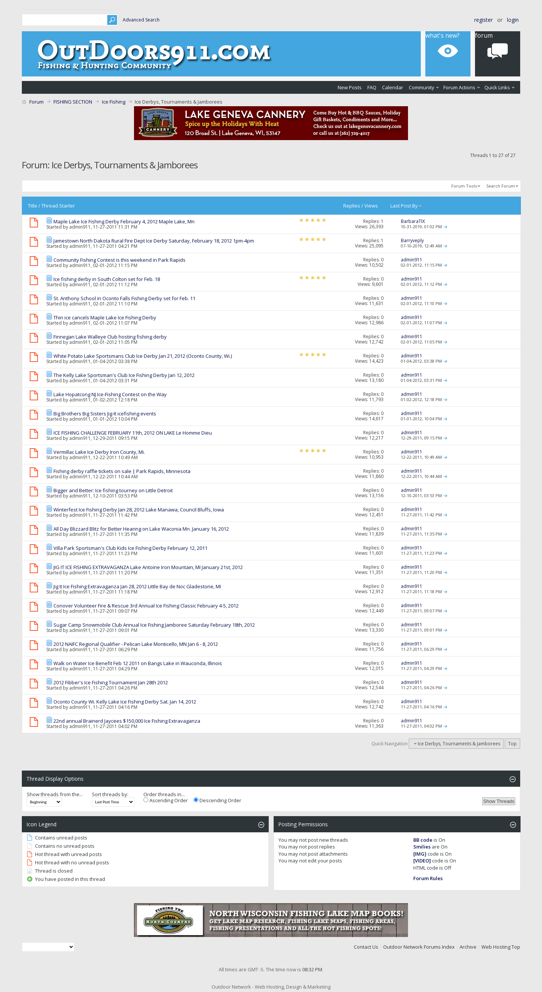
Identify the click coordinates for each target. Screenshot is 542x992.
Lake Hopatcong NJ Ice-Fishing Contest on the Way (110, 394)
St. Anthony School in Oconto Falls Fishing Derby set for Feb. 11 (124, 298)
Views (371, 205)
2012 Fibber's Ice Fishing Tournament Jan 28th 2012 (110, 682)
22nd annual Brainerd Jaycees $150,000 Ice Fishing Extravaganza (126, 720)
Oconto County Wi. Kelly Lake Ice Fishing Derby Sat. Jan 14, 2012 (124, 701)
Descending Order (217, 800)
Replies (351, 205)
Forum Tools (464, 186)
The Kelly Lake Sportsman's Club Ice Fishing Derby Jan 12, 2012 (124, 375)
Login (513, 19)
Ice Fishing (113, 101)
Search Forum (500, 186)
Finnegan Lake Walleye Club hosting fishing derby (110, 336)
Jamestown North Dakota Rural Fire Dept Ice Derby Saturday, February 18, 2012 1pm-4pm (153, 240)
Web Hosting (495, 946)
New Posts (350, 87)
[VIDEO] (422, 860)
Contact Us (366, 946)
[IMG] (419, 853)
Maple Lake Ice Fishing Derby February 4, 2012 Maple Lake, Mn (124, 221)
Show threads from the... (55, 794)
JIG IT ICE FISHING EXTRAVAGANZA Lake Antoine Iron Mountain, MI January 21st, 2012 (148, 567)
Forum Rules (428, 878)
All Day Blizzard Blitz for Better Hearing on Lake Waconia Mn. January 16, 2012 (141, 528)
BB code (422, 839)
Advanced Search (141, 20)
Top (512, 743)
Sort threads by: (110, 794)
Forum (484, 35)
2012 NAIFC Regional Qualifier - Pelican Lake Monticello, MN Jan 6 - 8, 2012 (135, 644)
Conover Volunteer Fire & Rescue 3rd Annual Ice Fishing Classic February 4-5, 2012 (146, 605)
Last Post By (406, 205)
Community (421, 87)
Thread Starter (58, 205)
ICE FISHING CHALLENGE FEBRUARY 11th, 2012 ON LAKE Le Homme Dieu (132, 432)
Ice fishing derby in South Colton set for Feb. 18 (106, 279)
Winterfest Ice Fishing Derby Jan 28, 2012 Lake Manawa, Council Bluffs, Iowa (138, 509)
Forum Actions (459, 87)
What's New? (442, 35)
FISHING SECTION (72, 101)
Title (32, 205)
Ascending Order (165, 800)
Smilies (422, 846)
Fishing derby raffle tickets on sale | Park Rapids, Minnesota (121, 471)
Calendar (392, 87)
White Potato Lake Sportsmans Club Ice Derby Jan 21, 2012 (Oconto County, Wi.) (142, 356)
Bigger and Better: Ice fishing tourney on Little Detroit (113, 490)
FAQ (371, 87)
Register (483, 19)
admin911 (80, 227)
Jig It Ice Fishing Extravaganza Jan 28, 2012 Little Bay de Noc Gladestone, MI (137, 586)
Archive (468, 946)
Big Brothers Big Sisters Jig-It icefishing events (104, 413)
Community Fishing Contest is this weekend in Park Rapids (119, 259)
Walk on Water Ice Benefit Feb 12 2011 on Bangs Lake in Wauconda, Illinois (137, 663)
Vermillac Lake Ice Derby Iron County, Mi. (99, 452)
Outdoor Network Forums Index (419, 946)
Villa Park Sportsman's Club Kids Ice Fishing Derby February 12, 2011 (130, 548)
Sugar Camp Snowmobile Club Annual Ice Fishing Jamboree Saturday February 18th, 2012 (154, 624)
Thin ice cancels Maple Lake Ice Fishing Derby (104, 317)
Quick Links (497, 87)
